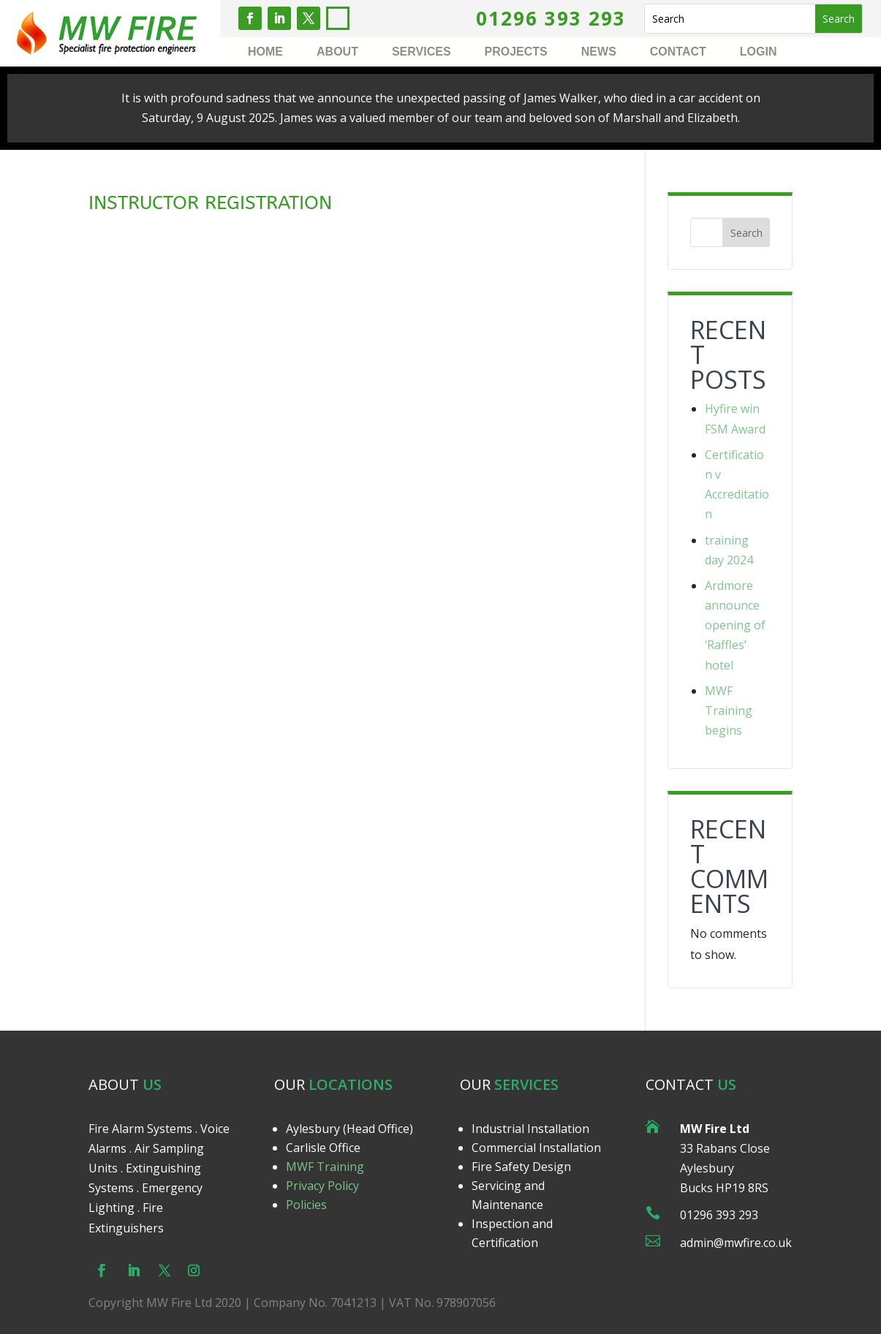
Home (265, 52)
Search (746, 233)
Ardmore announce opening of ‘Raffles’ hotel (735, 625)
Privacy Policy (322, 1276)
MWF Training (325, 1257)
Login (758, 52)
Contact (678, 52)
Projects (516, 52)
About (337, 52)
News (598, 52)
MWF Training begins (728, 710)
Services (421, 52)
